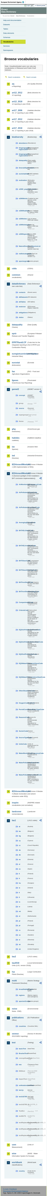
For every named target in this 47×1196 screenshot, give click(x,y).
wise (14, 1153)
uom (14, 1145)
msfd (14, 981)
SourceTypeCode (23, 737)
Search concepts (31, 77)
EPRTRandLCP (19, 342)
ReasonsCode (23, 717)
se (20, 935)
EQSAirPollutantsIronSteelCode (23, 642)
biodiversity (17, 137)
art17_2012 (17, 119)
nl (19, 916)
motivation (23, 180)
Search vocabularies (14, 77)
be (20, 831)
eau (20, 1064)
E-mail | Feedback (10, 1189)
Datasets (6, 24)
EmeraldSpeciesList (23, 168)
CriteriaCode (23, 610)
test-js (21, 1090)
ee (20, 859)
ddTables (22, 302)
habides (15, 438)
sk (20, 944)
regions (22, 995)
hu (20, 883)
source (21, 408)
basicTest (22, 1049)
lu (19, 902)
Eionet (12, 16)
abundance (23, 143)
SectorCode (23, 731)
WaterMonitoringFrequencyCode (23, 753)
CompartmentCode (23, 602)
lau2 (14, 957)
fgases (15, 380)
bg (20, 836)
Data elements (8, 33)
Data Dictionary (20, 16)
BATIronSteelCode (23, 582)
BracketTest (23, 1053)
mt (20, 911)
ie (19, 888)
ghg (14, 429)
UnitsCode (23, 744)
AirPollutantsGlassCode (23, 492)
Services (6, 46)
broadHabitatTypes (23, 989)
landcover (16, 811)
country (22, 1171)
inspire (15, 803)
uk (20, 949)
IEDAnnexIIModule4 (19, 791)
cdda (14, 268)
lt (19, 897)
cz (20, 845)
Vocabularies (8, 42)
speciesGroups (23, 1001)
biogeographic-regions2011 (23, 155)
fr (19, 878)
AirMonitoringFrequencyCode (23, 484)
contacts (22, 292)
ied (13, 456)
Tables (5, 29)
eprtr (14, 333)
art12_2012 (17, 93)
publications (18, 1018)
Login (28, 5)
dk (20, 855)
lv (19, 907)
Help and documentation (12, 20)
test (13, 1042)
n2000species (23, 234)
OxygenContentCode (23, 703)
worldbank (17, 1162)
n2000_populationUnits (23, 189)
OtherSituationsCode (23, 691)
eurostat (16, 363)
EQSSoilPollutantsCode (23, 654)
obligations (23, 313)
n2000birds (23, 198)
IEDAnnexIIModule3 (19, 473)
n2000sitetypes (23, 225)
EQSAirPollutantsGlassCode (23, 630)
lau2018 (15, 963)
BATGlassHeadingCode (23, 570)
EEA (13, 2)
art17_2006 (17, 110)
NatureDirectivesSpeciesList (23, 246)
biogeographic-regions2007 (23, 148)
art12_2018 (17, 101)
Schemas (6, 37)
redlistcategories (23, 254)
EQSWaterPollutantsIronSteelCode (23, 677)
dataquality (23, 160)
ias (13, 447)
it (19, 892)
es (20, 869)
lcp (13, 972)
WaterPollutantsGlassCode (23, 763)
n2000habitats (23, 211)
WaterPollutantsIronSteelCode (23, 775)
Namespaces (8, 50)
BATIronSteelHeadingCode (23, 591)
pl (19, 921)
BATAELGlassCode (23, 530)
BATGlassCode (23, 561)
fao (13, 371)
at (19, 826)
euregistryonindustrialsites (19, 354)
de (20, 850)
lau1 (14, 820)
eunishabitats (23, 174)
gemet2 (15, 389)
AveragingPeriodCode (23, 522)
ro (19, 930)
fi (19, 874)
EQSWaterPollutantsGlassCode (23, 663)
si (19, 940)
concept (22, 395)
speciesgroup (23, 261)
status (21, 317)
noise (14, 1009)
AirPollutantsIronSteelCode (23, 507)
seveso (15, 1034)
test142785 (23, 1097)
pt (19, 925)
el (19, 864)
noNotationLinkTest (23, 1085)
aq (13, 84)
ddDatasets (23, 297)
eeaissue (22, 307)
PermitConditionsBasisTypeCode (23, 709)
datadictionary (19, 284)
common (16, 275)
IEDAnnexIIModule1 (19, 464)
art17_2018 (17, 128)
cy (20, 841)
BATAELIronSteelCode (23, 546)
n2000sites (23, 219)
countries (22, 1026)
